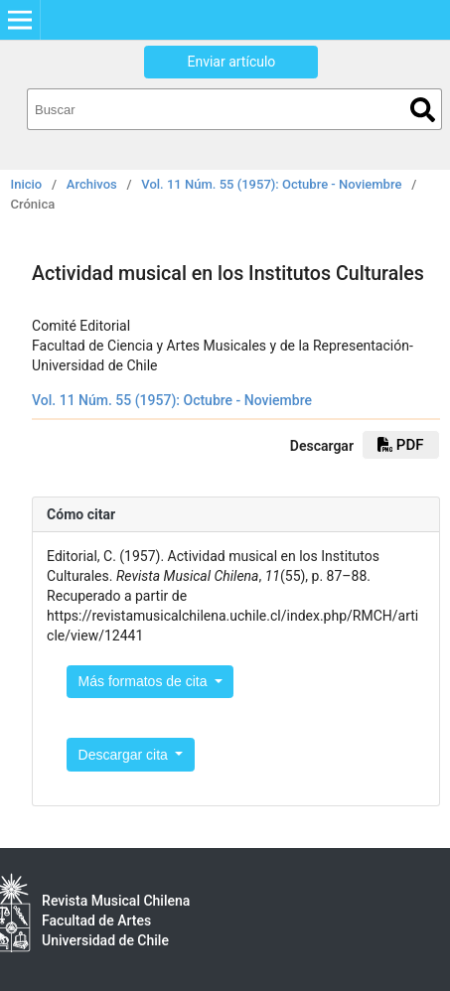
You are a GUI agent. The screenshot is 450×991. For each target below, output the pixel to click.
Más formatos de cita (145, 681)
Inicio (27, 184)
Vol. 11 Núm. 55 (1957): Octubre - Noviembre (271, 184)
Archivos (92, 184)
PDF (400, 445)
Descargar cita (125, 755)
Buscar (422, 109)
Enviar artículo (231, 62)
